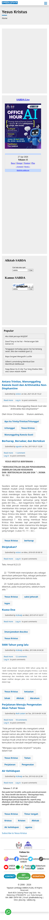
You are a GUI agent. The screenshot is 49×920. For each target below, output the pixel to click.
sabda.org (31, 900)
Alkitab (20, 698)
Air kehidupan (11, 827)
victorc (18, 394)
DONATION (38, 876)
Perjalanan (9, 764)
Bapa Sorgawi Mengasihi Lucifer (18, 356)
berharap (29, 540)
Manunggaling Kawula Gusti (18, 434)
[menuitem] (4, 18)
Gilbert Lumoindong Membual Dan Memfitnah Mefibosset (19, 362)
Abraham (34, 698)
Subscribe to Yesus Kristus (14, 833)
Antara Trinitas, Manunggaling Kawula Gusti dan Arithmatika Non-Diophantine (24, 385)
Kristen (21, 820)
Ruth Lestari (20, 713)
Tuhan (27, 758)
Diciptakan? (9, 547)
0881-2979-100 (15, 897)
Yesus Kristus (28, 428)
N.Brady (19, 615)
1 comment (20, 453)
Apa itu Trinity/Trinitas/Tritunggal (21, 421)
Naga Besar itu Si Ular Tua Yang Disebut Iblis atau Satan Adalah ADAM (23, 370)
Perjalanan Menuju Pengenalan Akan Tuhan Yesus (22, 706)
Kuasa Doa (8, 609)
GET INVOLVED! (23, 876)
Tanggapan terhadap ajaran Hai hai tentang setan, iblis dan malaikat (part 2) (23, 350)
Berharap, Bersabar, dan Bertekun (23, 441)
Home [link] (4, 18)
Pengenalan (28, 764)
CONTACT (10, 876)
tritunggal (9, 428)
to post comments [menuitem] (26, 400)
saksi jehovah (31, 596)
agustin (19, 446)
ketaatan (29, 691)
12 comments (21, 656)
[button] (45, 3)
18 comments (21, 720)
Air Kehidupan (11, 771)
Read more (9, 400)
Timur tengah (31, 814)
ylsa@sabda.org (35, 897)
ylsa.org (22, 900)
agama (28, 827)
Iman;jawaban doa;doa (16, 631)
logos (7, 603)
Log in (18, 400)
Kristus (8, 820)
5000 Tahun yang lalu (15, 644)
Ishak (7, 698)
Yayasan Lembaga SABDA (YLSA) (20, 888)
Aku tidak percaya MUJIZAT (16, 336)
